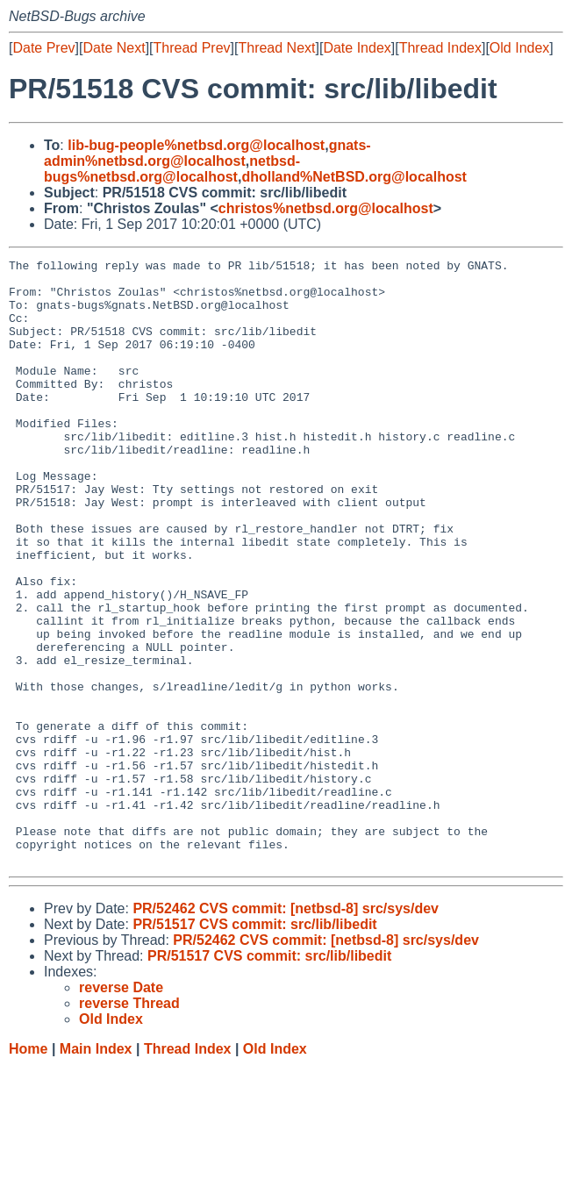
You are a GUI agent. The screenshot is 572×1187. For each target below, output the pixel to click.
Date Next (113, 47)
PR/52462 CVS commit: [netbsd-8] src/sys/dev (285, 1029)
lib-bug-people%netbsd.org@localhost (196, 145)
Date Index (356, 47)
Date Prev (43, 47)
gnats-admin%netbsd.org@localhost (207, 153)
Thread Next (276, 47)
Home (28, 1169)
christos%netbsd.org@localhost (325, 208)
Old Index (519, 47)
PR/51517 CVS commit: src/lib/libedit (254, 1045)
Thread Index (440, 47)
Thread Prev (192, 47)
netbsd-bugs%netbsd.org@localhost (172, 169)
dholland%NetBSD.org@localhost (354, 176)
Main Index (96, 1169)
